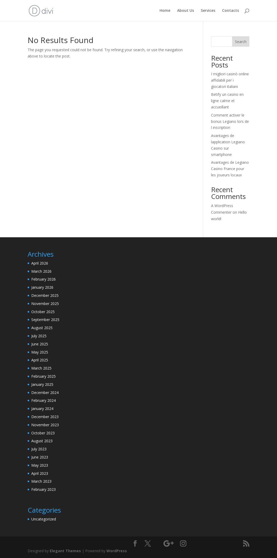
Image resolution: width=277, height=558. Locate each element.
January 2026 (42, 287)
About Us (185, 11)
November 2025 (45, 303)
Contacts (230, 11)
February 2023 (43, 489)
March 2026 (41, 271)
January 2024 (42, 408)
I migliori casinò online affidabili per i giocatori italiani (230, 80)
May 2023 (39, 465)
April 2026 (39, 263)
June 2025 (39, 343)
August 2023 (42, 440)
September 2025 (45, 319)
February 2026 (43, 279)
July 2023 (39, 448)
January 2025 (42, 384)
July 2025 (39, 335)
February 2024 (43, 400)
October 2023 (43, 432)
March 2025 (41, 368)
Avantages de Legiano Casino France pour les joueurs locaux (230, 168)
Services (208, 11)
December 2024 (45, 392)
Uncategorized (43, 519)
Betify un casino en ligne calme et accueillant (227, 100)
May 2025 (39, 352)
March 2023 (41, 481)
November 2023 (45, 424)
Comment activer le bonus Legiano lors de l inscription (230, 121)
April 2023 (39, 473)
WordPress (116, 550)
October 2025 (43, 311)
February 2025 (43, 376)
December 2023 (45, 416)
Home (165, 11)
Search (241, 41)
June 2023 (39, 457)
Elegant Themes (65, 550)
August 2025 (42, 327)
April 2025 (39, 359)
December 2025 (45, 295)
